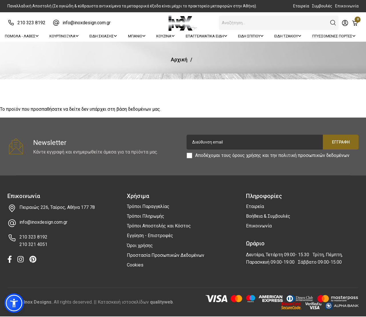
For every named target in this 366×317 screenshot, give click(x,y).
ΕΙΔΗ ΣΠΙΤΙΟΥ (250, 36)
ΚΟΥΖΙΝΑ (165, 36)
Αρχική (179, 59)
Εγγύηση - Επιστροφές (150, 235)
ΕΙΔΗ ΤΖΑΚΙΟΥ (287, 36)
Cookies (135, 265)
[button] (333, 23)
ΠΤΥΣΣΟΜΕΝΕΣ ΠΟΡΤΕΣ (333, 36)
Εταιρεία (301, 6)
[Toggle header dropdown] (345, 23)
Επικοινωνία (347, 6)
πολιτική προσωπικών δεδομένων (313, 155)
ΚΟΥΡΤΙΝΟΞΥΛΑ (64, 36)
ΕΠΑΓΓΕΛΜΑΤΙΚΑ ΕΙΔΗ (206, 36)
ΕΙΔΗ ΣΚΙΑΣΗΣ (103, 36)
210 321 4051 (33, 244)
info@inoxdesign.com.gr (87, 22)
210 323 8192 (31, 22)
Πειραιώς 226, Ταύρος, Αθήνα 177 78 (57, 207)
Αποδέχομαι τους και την (272, 155)
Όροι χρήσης (140, 245)
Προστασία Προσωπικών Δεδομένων (165, 255)
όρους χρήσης (246, 155)
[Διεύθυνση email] (273, 142)
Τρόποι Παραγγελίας (148, 206)
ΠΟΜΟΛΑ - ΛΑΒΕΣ (22, 36)
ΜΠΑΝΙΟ (136, 36)
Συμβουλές (322, 6)
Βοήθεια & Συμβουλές (268, 216)
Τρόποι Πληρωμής (145, 216)
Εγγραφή (340, 142)
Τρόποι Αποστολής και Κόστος (159, 226)
